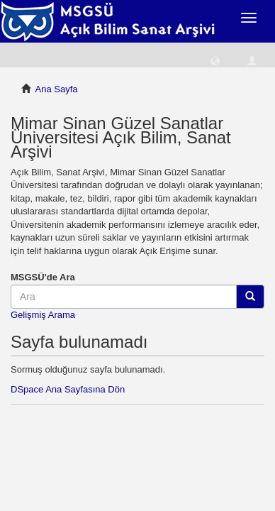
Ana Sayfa (56, 89)
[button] (215, 60)
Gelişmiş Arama (43, 314)
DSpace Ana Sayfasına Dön (68, 389)
